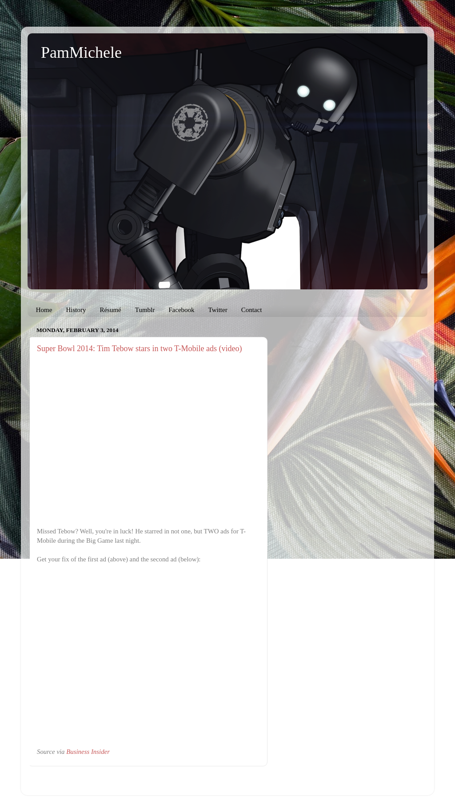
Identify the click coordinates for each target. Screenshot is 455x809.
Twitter (218, 309)
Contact (251, 309)
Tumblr (145, 309)
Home (44, 309)
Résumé (110, 309)
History (76, 309)
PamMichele (81, 52)
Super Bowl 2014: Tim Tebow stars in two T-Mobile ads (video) (139, 348)
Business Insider (88, 751)
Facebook (181, 309)
